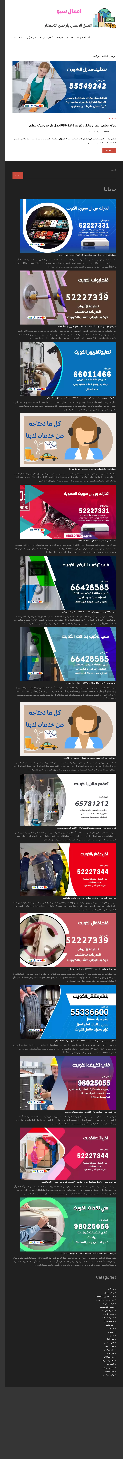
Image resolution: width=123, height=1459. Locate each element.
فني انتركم (28, 37)
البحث (110, 177)
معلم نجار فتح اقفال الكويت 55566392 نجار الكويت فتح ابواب (88, 976)
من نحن (56, 37)
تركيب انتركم (105, 1310)
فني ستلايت (106, 1357)
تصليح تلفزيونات (104, 1314)
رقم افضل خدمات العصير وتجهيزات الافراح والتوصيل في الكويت (87, 765)
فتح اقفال (107, 1346)
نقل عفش (106, 1378)
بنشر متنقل (106, 1300)
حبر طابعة (107, 1332)
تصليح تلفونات (105, 1318)
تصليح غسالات (105, 1325)
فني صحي (107, 1360)
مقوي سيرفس (105, 1375)
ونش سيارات (105, 1382)
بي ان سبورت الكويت (102, 1307)
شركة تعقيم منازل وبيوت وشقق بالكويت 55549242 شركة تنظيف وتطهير (83, 835)
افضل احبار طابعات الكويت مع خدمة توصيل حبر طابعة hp (89, 476)
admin (103, 138)
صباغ (109, 1343)
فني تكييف (106, 1353)
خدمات (108, 1339)
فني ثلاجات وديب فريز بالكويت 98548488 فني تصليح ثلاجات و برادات (85, 1260)
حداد (109, 1335)
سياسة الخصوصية (81, 37)
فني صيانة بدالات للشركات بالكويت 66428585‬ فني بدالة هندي (88, 690)
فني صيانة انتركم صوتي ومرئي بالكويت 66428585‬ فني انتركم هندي (86, 619)
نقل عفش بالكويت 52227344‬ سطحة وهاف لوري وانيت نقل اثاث (86, 905)
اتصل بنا (67, 37)
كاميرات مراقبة (43, 37)
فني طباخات (106, 1364)
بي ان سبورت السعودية (101, 1303)
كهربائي (107, 1371)
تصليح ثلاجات (105, 1321)
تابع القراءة (106, 157)
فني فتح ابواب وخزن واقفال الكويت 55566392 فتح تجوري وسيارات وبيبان (83, 333)
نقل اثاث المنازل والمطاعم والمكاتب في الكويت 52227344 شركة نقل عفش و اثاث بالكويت (75, 1189)
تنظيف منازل (108, 118)
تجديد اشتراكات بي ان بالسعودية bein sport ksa (93, 548)
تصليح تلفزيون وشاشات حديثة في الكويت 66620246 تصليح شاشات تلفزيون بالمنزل (78, 405)
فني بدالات (16, 37)
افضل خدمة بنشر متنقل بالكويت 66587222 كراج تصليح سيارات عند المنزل (82, 1048)
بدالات (108, 1296)
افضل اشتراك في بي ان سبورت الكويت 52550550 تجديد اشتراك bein (84, 262)
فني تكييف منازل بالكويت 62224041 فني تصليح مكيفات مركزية (87, 1119)
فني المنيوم (106, 1350)
